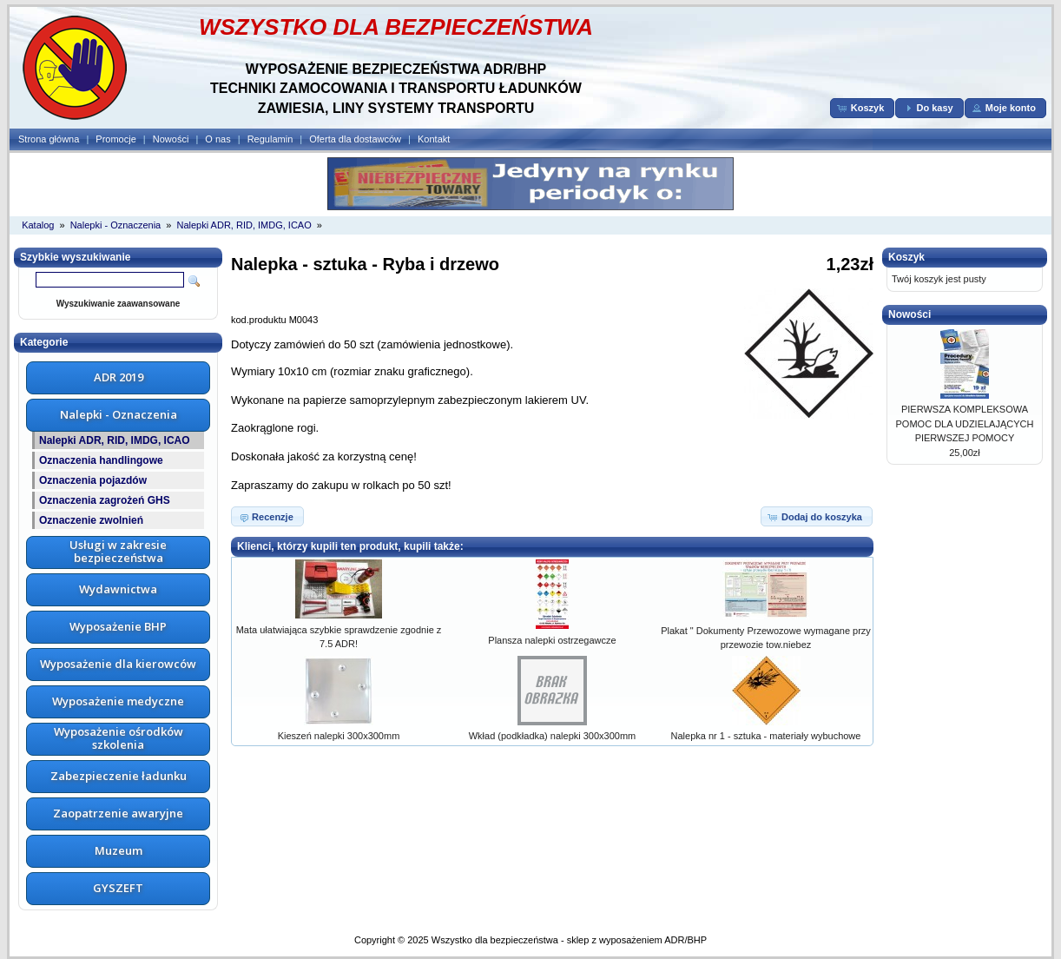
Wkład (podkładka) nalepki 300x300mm (552, 736)
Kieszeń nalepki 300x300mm (339, 736)
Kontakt (434, 139)
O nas (217, 139)
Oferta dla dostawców (355, 139)
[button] (862, 108)
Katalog (38, 225)
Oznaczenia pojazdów (93, 480)
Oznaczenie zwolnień (91, 520)
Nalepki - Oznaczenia (115, 225)
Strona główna (48, 139)
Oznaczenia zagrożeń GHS (104, 500)
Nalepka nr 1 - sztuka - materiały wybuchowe (766, 736)
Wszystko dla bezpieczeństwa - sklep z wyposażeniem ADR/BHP (569, 940)
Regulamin (270, 139)
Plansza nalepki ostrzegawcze (552, 640)
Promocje (115, 139)
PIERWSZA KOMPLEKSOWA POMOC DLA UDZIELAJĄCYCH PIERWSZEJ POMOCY (965, 423)
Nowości (171, 139)
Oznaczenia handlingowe (101, 460)
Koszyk (906, 257)
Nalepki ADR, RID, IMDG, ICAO (243, 225)
